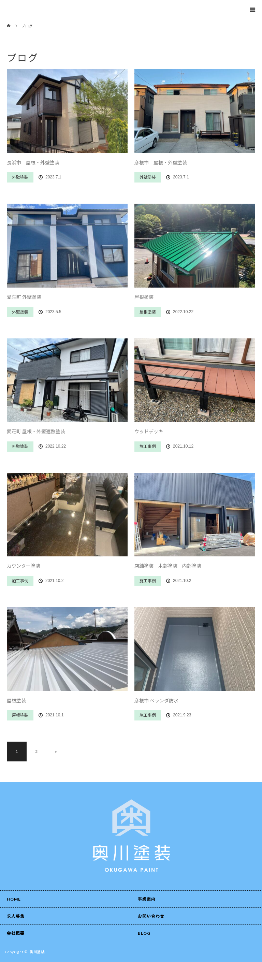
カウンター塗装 (23, 566)
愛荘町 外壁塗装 (24, 297)
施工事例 (148, 446)
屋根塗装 (144, 297)
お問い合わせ (151, 916)
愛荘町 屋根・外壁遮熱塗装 (36, 431)
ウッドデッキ (148, 431)
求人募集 (16, 916)
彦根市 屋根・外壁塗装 (160, 162)
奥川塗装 (37, 952)
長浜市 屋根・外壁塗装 (33, 162)
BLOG (144, 933)
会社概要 (16, 933)
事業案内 (147, 899)
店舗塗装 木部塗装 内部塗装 (167, 566)
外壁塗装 (20, 177)
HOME (14, 899)
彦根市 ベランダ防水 (156, 700)
